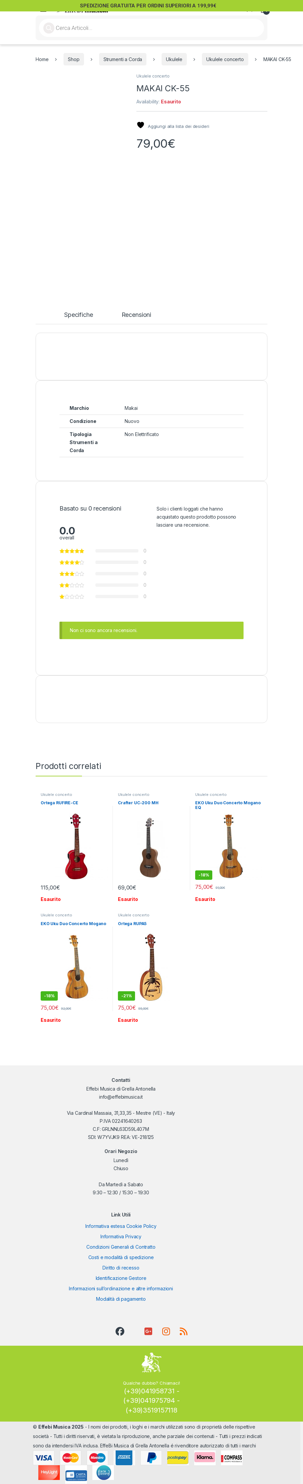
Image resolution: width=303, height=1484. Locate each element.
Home (42, 59)
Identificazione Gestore (121, 1278)
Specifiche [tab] (78, 315)
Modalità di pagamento (121, 1299)
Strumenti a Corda (122, 59)
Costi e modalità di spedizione (121, 1257)
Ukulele (174, 59)
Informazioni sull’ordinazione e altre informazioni (121, 1288)
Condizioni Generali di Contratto (121, 1247)
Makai (131, 408)
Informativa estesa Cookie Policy (121, 1226)
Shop (73, 59)
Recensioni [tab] (137, 315)
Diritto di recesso (120, 1268)
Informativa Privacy (120, 1236)
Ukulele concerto (225, 59)
